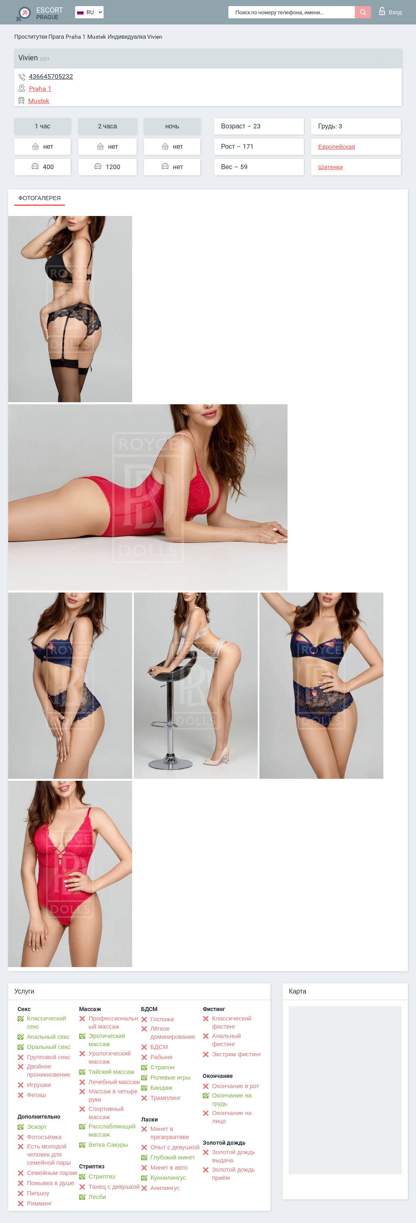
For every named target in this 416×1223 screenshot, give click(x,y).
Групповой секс (48, 1057)
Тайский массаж (111, 1071)
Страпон (162, 1067)
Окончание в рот (235, 1086)
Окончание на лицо (232, 1117)
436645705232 (51, 76)
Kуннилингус (168, 1177)
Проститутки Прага (39, 36)
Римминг (39, 1203)
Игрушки (39, 1085)
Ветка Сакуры (108, 1144)
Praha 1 (76, 36)
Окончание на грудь (232, 1099)
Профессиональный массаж (113, 1022)
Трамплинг (165, 1098)
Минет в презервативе (169, 1133)
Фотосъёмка (44, 1137)
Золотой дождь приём (233, 1173)
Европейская (336, 146)
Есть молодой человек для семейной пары (49, 1154)
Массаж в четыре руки (113, 1095)
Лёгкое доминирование (172, 1032)
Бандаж (161, 1087)
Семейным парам (52, 1173)
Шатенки (330, 167)
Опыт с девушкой (175, 1147)
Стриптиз (102, 1176)
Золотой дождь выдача (233, 1156)
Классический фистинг (231, 1022)
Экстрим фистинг (236, 1054)
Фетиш (36, 1095)
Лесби (97, 1197)
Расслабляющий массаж (112, 1130)
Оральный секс (48, 1047)
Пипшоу (38, 1193)
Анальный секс (48, 1036)
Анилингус (165, 1188)
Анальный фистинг (226, 1040)
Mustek (96, 36)
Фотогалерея (39, 198)
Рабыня (161, 1057)
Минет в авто (169, 1167)
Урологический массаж (110, 1057)
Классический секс (46, 1022)
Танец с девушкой (114, 1186)
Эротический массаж (107, 1040)
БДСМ (159, 1047)
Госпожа (162, 1019)
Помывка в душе (50, 1183)
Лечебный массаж (114, 1082)
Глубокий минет (172, 1157)
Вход (390, 11)
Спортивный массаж (106, 1113)
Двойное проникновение (48, 1070)
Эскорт (36, 1126)
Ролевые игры (170, 1077)
